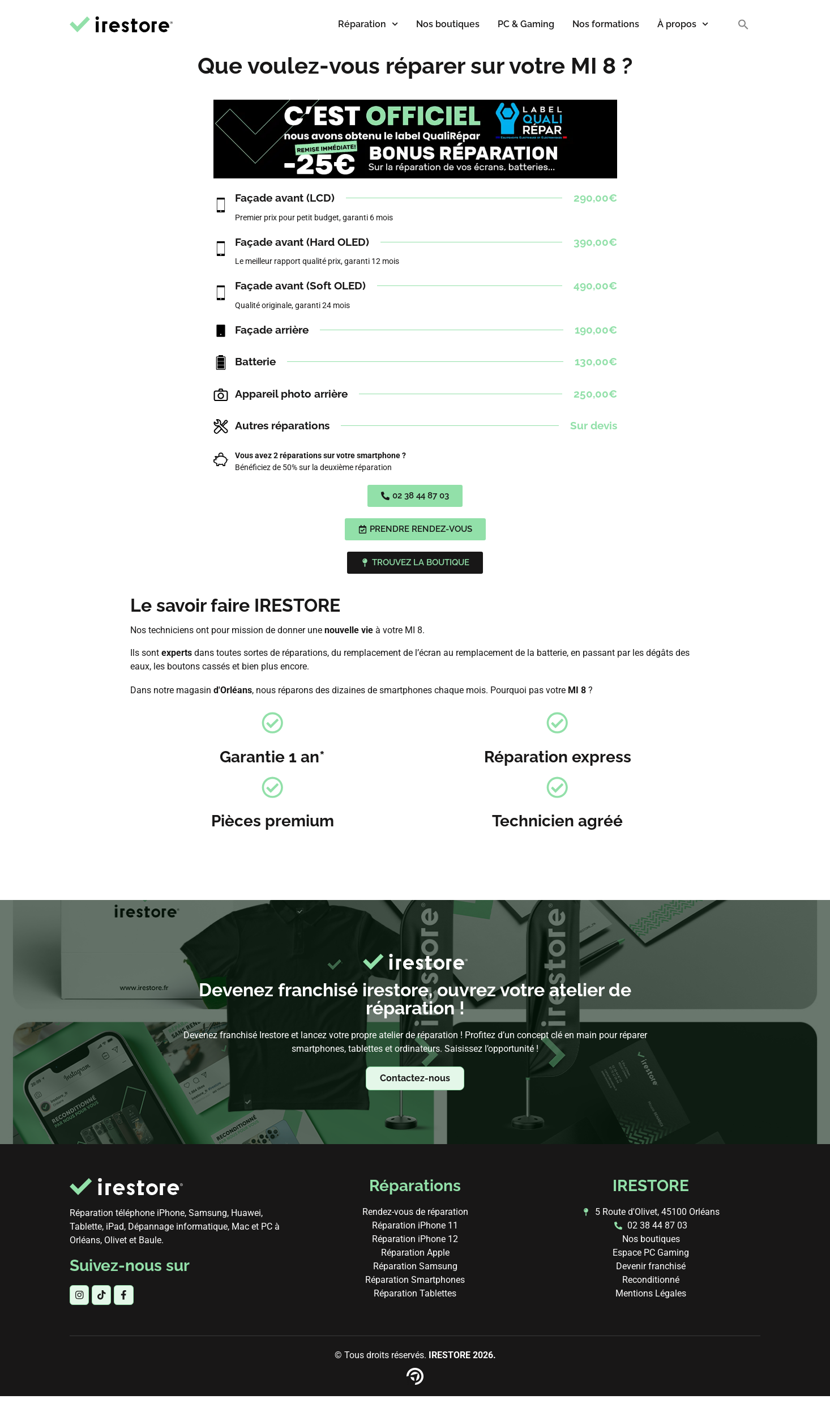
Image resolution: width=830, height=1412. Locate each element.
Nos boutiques (448, 24)
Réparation (368, 24)
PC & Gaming (526, 24)
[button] (743, 24)
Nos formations (605, 24)
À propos (682, 24)
